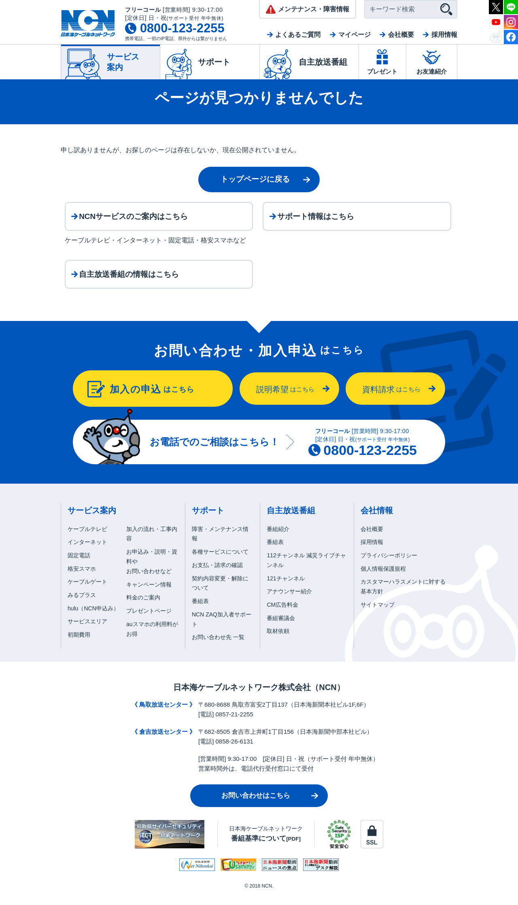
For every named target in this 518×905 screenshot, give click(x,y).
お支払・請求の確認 (217, 575)
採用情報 (444, 34)
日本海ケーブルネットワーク (266, 843)
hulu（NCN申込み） (93, 618)
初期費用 (79, 645)
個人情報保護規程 (383, 578)
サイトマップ (378, 615)
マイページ (354, 34)
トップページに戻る (255, 179)
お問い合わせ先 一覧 (218, 647)
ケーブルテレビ (87, 538)
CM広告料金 (282, 615)
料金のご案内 (143, 607)
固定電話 (79, 565)
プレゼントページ (149, 621)
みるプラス (82, 605)
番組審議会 (281, 628)
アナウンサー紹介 (289, 601)
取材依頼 (278, 641)
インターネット (87, 552)
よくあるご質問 (298, 34)
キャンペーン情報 (149, 594)
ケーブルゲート (87, 591)
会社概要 (401, 34)
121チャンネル (285, 588)
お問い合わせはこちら (255, 805)
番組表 (200, 611)
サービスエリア (87, 631)
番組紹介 (278, 538)
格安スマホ (82, 578)
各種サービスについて (220, 562)
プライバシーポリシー (389, 565)
